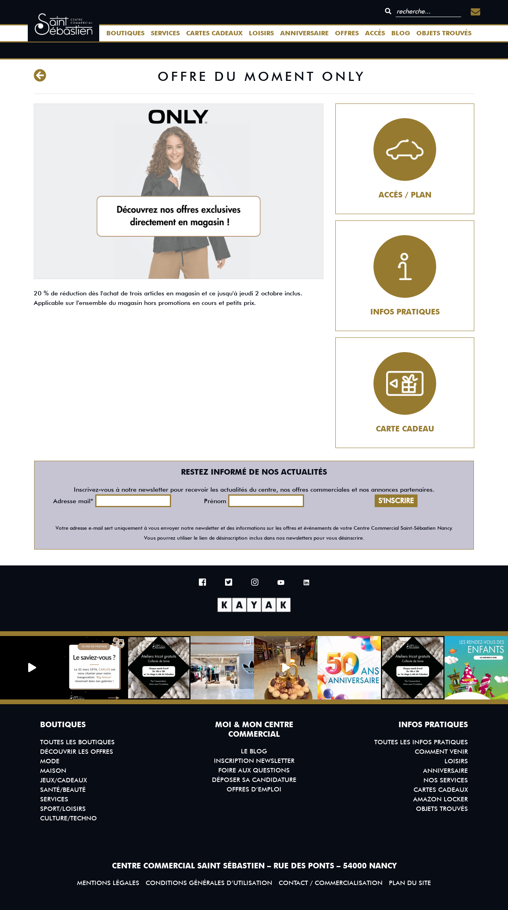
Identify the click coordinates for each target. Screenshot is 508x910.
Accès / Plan (405, 194)
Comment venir (441, 751)
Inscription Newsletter (254, 760)
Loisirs (261, 33)
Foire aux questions (254, 770)
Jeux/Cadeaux (63, 780)
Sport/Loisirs (63, 808)
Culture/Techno (68, 818)
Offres (347, 33)
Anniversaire (304, 33)
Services (165, 33)
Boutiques (125, 33)
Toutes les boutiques (77, 742)
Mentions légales (108, 883)
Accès (375, 33)
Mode (50, 761)
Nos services (445, 780)
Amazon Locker (440, 799)
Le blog (254, 751)
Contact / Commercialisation (331, 883)
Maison (53, 770)
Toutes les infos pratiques (421, 742)
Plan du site (410, 883)
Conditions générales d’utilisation (209, 883)
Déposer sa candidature (254, 780)
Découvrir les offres (76, 751)
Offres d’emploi (254, 789)
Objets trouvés (443, 33)
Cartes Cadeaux (214, 33)
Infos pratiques (405, 311)
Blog (400, 33)
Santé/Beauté (63, 789)
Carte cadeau (405, 428)
